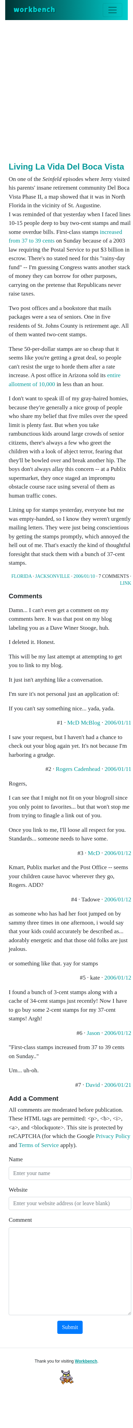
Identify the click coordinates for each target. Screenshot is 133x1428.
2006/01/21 (118, 1085)
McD (94, 853)
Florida (21, 576)
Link (125, 583)
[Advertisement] (66, 90)
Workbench (86, 1361)
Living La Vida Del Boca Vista (66, 166)
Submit (70, 1327)
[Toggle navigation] (112, 10)
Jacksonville (52, 576)
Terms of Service (39, 1145)
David (92, 1085)
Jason (93, 1033)
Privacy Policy (113, 1136)
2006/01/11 (118, 722)
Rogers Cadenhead (78, 769)
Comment (20, 1220)
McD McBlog (83, 722)
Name (16, 1159)
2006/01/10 (84, 576)
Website (18, 1189)
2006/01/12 (118, 853)
